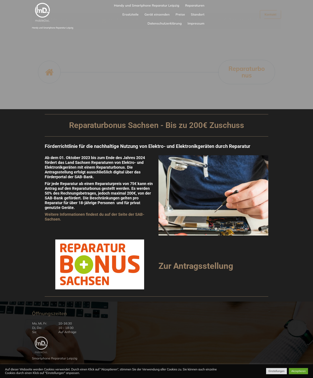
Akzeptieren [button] (298, 371)
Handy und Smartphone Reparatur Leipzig (146, 5)
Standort (197, 14)
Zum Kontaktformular (240, 37)
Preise (180, 14)
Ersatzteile (130, 14)
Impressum (196, 23)
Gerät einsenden (157, 14)
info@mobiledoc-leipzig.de (128, 37)
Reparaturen (194, 5)
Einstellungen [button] (276, 371)
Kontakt (270, 14)
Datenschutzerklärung (165, 23)
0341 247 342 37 (182, 37)
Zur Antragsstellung (198, 265)
